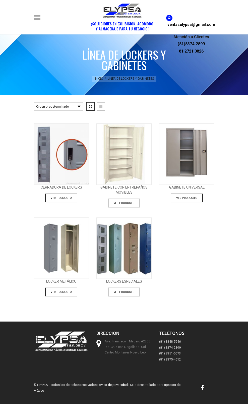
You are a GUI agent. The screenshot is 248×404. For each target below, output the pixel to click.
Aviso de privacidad (113, 385)
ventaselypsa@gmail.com (191, 24)
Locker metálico (61, 281)
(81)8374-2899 (191, 43)
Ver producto (61, 198)
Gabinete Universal (187, 187)
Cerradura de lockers (61, 187)
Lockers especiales (124, 281)
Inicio (98, 78)
